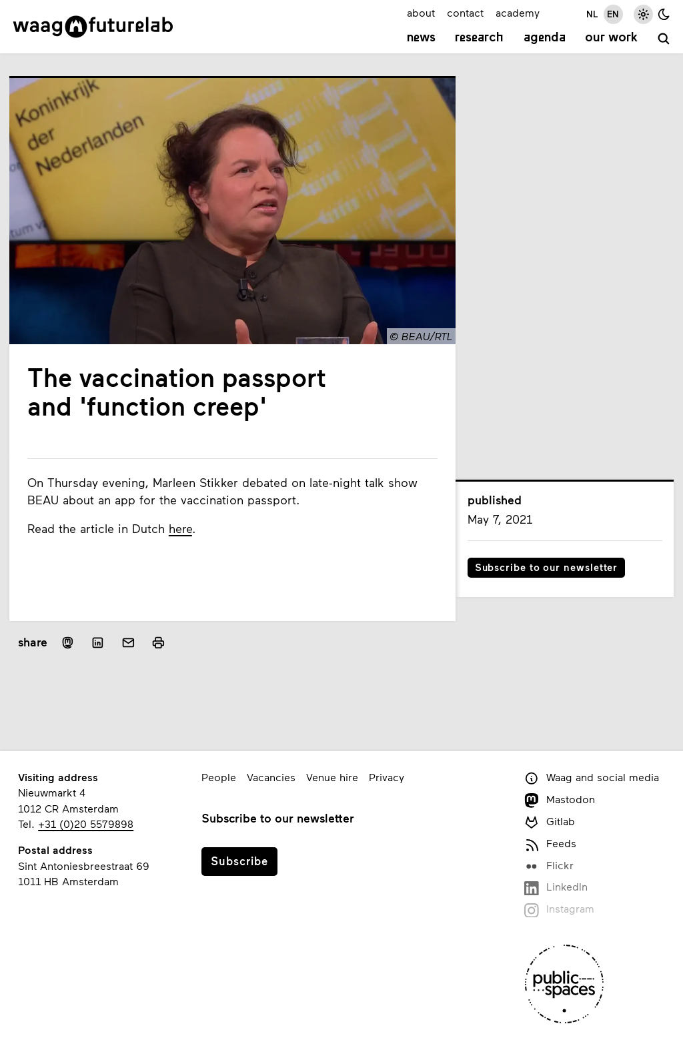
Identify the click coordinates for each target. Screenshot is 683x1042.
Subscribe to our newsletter (546, 567)
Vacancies (271, 776)
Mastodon (559, 800)
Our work (611, 38)
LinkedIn (555, 887)
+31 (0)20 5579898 (85, 823)
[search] (664, 39)
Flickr (548, 866)
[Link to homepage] (93, 26)
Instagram (559, 909)
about (421, 12)
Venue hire (332, 776)
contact (465, 12)
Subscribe (239, 860)
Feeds (550, 844)
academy (518, 12)
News (421, 38)
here (180, 528)
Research (479, 38)
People (218, 776)
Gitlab (549, 822)
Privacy (386, 776)
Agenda (545, 38)
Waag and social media (591, 778)
